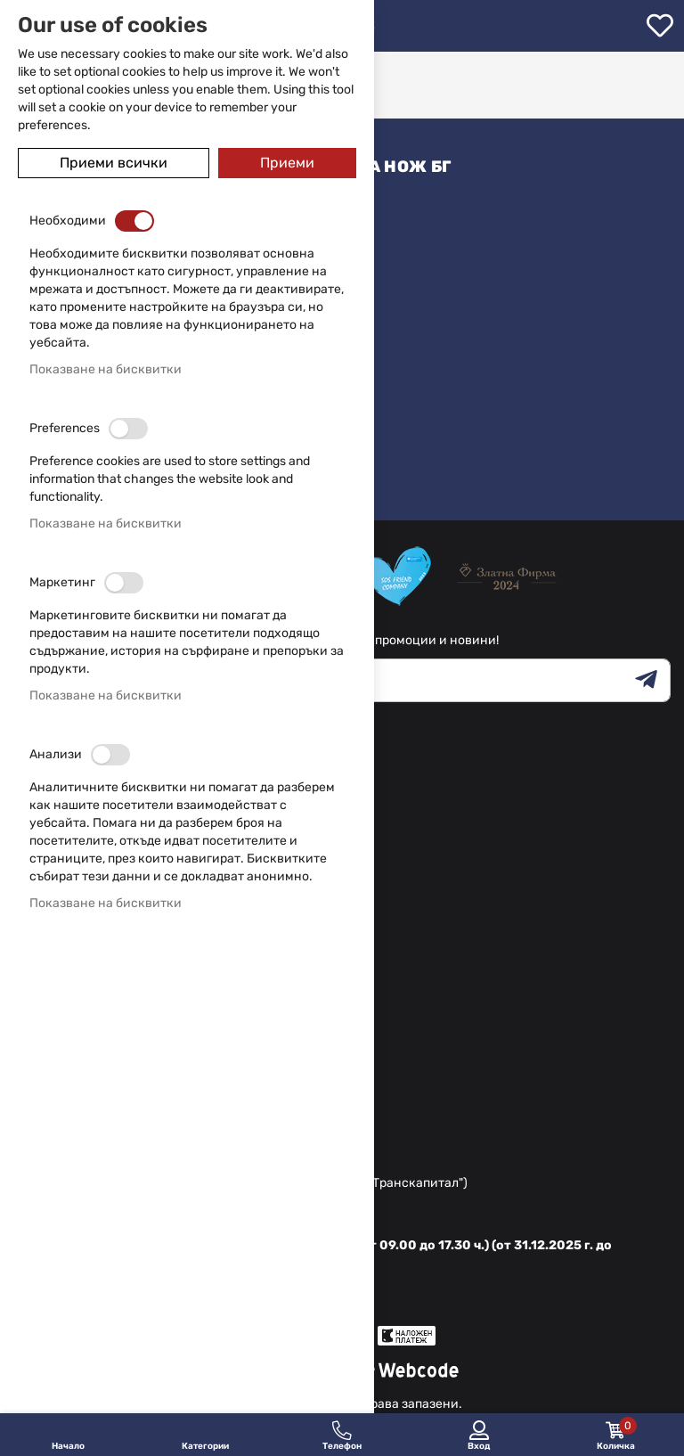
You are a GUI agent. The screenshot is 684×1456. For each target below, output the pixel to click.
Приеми (287, 162)
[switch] (134, 221)
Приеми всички (113, 162)
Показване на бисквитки (105, 369)
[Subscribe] (653, 680)
